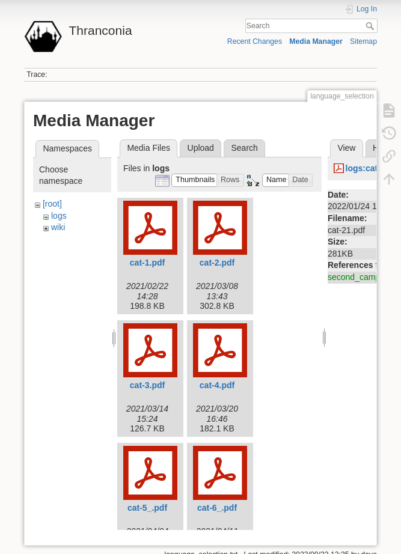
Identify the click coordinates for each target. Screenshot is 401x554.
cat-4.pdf (217, 385)
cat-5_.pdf (147, 508)
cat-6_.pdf (217, 508)
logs (59, 216)
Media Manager (316, 41)
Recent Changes (254, 41)
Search (371, 26)
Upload (201, 148)
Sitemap (363, 41)
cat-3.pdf (147, 385)
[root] (52, 204)
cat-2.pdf (217, 262)
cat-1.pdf (147, 262)
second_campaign (362, 277)
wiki (58, 227)
